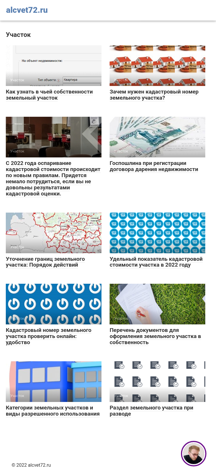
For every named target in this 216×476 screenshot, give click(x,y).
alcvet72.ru (27, 10)
